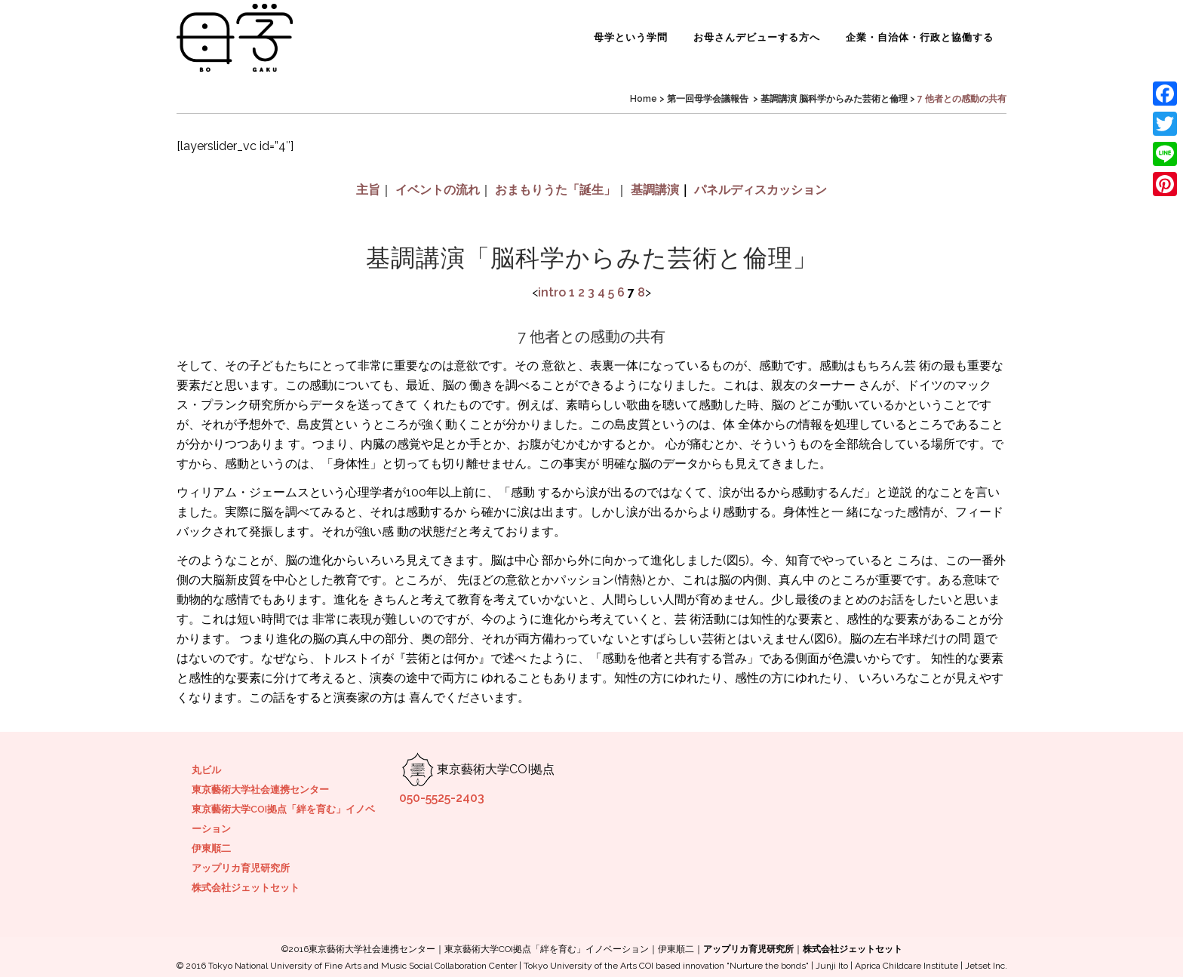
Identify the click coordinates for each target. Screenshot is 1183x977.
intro (552, 292)
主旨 (368, 190)
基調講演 (655, 190)
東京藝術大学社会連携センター (260, 789)
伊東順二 (211, 848)
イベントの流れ (437, 190)
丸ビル (206, 770)
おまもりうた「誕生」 (555, 190)
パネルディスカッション (760, 190)
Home (643, 99)
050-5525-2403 (441, 798)
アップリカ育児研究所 (241, 868)
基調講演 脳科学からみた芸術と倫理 (834, 99)
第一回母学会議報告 (707, 99)
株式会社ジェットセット (246, 887)
